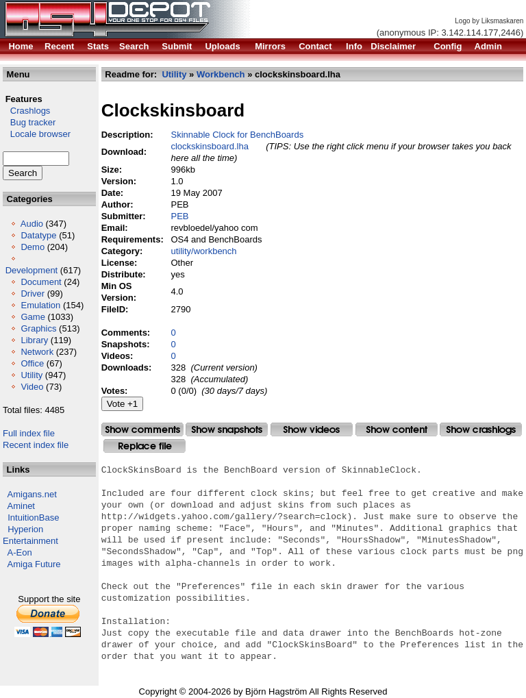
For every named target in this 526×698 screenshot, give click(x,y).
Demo (33, 247)
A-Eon (20, 552)
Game (33, 317)
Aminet (21, 506)
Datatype (38, 235)
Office (32, 363)
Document (41, 282)
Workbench (221, 74)
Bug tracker (29, 122)
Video (32, 387)
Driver (33, 293)
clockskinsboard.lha (210, 146)
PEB (180, 216)
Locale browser (37, 134)
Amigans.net (32, 494)
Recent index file (35, 445)
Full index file (29, 433)
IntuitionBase (33, 517)
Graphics (38, 328)
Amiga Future (34, 564)
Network (37, 352)
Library (34, 340)
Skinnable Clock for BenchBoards (237, 134)
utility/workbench (204, 251)
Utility (31, 375)
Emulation (40, 305)
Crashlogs (26, 110)
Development (31, 270)
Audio (32, 224)
